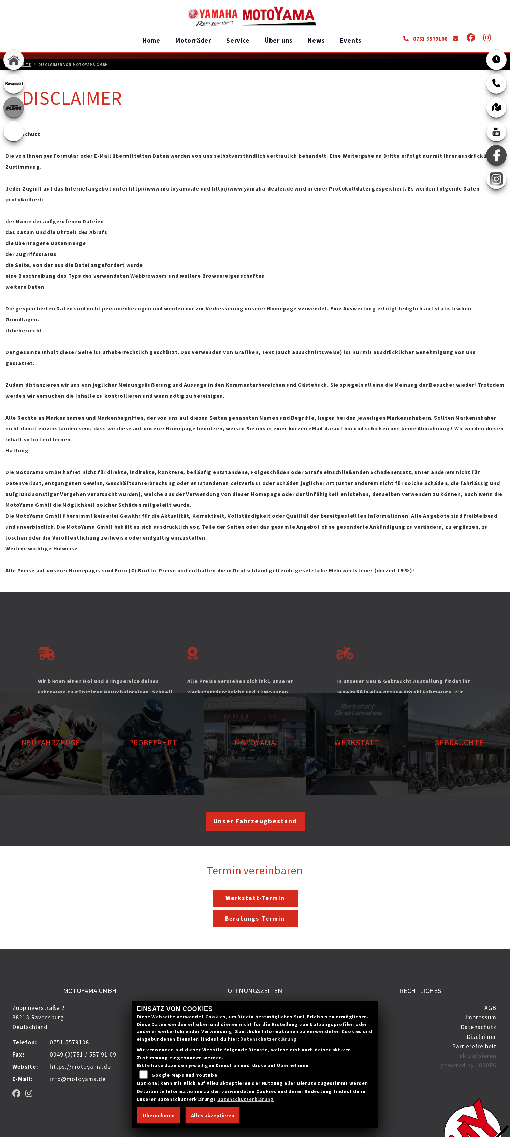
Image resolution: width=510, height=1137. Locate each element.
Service (238, 40)
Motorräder (193, 40)
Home (151, 40)
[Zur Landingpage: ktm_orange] (13, 107)
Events (351, 40)
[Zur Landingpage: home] (13, 59)
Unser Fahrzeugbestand (255, 821)
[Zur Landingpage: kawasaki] (13, 83)
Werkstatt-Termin (255, 897)
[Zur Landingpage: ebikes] (13, 131)
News (316, 40)
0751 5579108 (425, 38)
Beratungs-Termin (255, 918)
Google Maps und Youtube (184, 1075)
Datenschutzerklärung (268, 1039)
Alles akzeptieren (212, 1115)
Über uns (279, 40)
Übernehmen (159, 1115)
